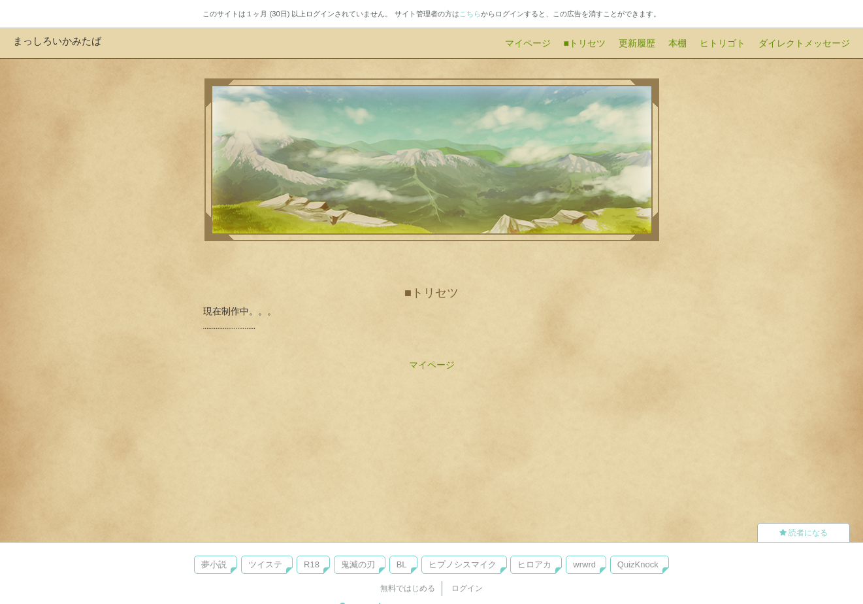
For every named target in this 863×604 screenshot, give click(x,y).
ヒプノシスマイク (463, 564)
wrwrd (584, 564)
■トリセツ (585, 43)
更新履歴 (637, 43)
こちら (470, 14)
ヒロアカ (534, 564)
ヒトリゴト (722, 43)
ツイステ (265, 564)
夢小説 (214, 564)
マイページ (528, 43)
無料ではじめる (407, 588)
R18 (311, 564)
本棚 (677, 43)
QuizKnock (638, 564)
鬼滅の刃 (358, 564)
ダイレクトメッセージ (804, 43)
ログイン (467, 588)
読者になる (803, 532)
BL (402, 564)
